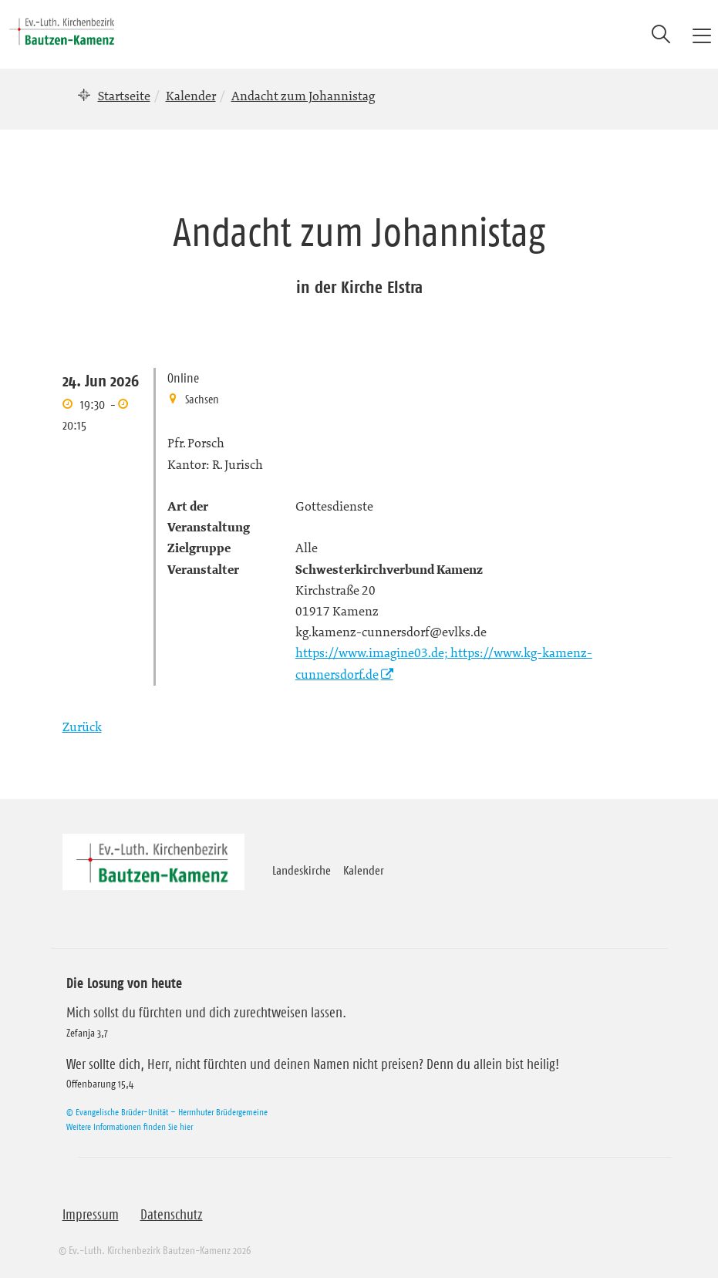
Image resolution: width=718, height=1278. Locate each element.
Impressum (90, 1214)
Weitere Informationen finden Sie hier (129, 1126)
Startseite (124, 95)
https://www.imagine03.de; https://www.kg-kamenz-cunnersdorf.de (443, 663)
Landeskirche (301, 870)
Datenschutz (171, 1214)
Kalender (191, 95)
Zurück (82, 726)
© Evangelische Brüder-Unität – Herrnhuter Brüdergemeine (167, 1112)
